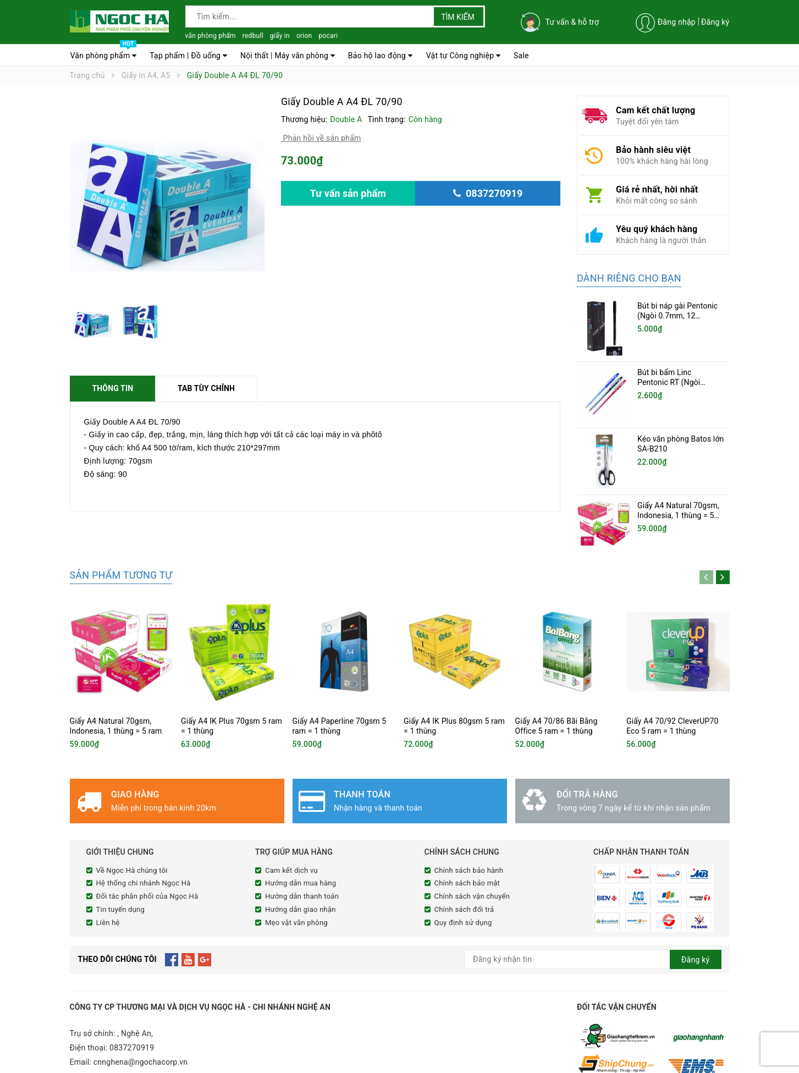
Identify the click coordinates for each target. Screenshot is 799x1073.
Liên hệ (108, 892)
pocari (328, 36)
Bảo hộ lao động (380, 55)
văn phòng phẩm (210, 36)
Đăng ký (715, 22)
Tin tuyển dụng (120, 879)
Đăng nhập (677, 22)
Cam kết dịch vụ (291, 840)
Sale (521, 55)
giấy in (280, 36)
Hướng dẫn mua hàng (300, 853)
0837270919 (131, 1015)
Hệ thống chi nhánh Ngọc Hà (143, 853)
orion (304, 36)
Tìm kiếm (458, 17)
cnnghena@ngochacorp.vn (140, 1029)
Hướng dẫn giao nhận (300, 879)
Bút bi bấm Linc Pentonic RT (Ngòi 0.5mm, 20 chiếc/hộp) (675, 382)
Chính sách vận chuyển (472, 866)
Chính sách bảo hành (469, 840)
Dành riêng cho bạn (629, 278)
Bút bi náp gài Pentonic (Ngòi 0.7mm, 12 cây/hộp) (677, 315)
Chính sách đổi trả (464, 879)
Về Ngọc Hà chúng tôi (132, 840)
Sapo (276, 1063)
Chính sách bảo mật (467, 853)
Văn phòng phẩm (103, 53)
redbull (253, 36)
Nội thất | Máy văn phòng (287, 55)
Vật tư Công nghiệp (463, 55)
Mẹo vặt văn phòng (296, 892)
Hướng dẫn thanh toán (302, 866)
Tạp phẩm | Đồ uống (188, 55)
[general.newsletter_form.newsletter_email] (592, 927)
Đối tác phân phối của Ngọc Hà (147, 866)
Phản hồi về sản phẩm (321, 138)
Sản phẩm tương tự (121, 545)
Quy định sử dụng (463, 892)
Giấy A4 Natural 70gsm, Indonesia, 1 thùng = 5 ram (678, 495)
